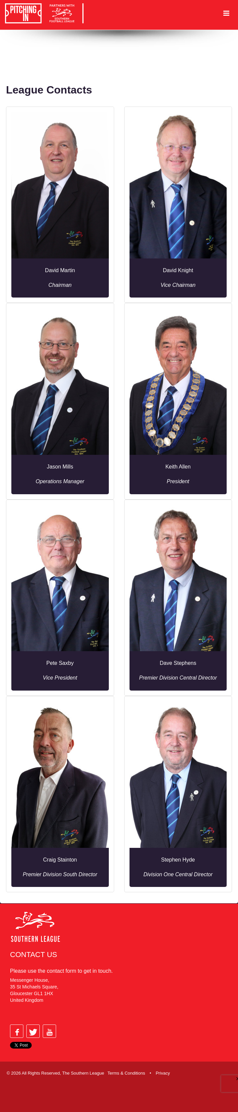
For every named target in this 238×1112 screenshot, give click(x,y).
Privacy (163, 1073)
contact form (61, 971)
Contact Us (33, 954)
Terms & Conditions (126, 1073)
